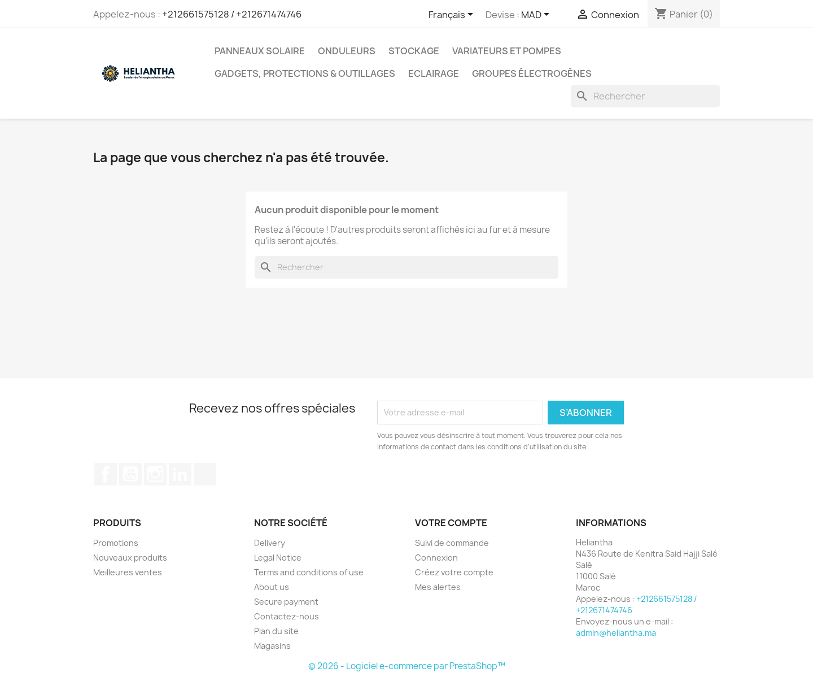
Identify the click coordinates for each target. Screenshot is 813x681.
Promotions (115, 542)
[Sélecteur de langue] (453, 15)
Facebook (105, 474)
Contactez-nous (286, 616)
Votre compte (451, 523)
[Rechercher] (645, 96)
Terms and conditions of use (309, 572)
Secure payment (286, 601)
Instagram (155, 474)
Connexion (436, 557)
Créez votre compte (454, 572)
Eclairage (433, 73)
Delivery (269, 542)
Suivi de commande (452, 542)
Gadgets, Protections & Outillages (305, 73)
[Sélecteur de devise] (537, 15)
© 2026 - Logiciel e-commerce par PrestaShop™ (406, 666)
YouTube (130, 474)
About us (271, 587)
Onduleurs (346, 51)
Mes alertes (438, 587)
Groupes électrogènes (532, 73)
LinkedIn (180, 474)
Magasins (272, 645)
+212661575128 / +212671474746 (231, 14)
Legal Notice (277, 557)
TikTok (205, 474)
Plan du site (276, 631)
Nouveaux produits (130, 557)
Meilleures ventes (127, 572)
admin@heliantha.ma (616, 632)
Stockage (413, 51)
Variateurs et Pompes (506, 51)
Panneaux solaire (260, 51)
